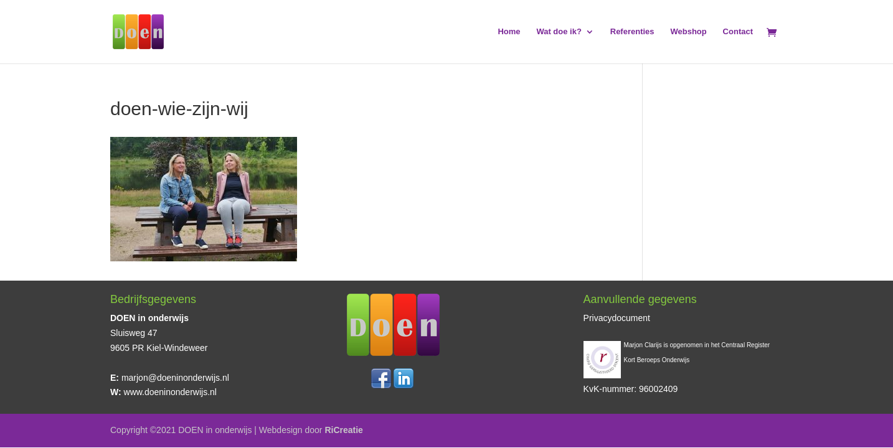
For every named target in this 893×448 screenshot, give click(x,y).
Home (509, 31)
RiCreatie (343, 430)
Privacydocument (617, 318)
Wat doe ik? (558, 31)
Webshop (688, 31)
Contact (738, 31)
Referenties (632, 31)
